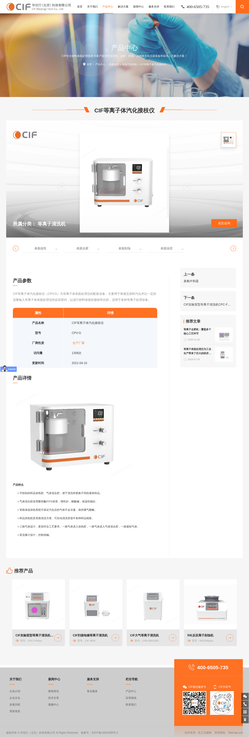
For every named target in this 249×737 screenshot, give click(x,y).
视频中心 (53, 728)
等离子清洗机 (129, 64)
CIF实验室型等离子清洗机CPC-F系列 (208, 320)
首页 (79, 6)
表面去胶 (82, 248)
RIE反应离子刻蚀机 (200, 663)
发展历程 (15, 728)
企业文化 (15, 721)
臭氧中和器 (191, 296)
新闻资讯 (53, 715)
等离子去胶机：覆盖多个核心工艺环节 (197, 349)
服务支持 (154, 6)
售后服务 (92, 715)
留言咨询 (224, 223)
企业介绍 (15, 715)
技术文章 (53, 721)
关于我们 (92, 6)
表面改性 (114, 64)
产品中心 (107, 9)
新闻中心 (138, 6)
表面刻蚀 (124, 248)
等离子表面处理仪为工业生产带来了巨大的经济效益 (197, 369)
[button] (187, 220)
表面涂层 (167, 248)
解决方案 (123, 6)
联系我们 (169, 6)
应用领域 (131, 721)
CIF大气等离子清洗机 (144, 663)
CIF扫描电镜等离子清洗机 (90, 663)
